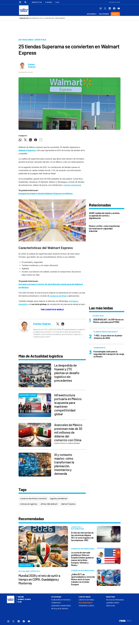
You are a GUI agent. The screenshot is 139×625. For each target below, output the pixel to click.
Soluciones (104, 14)
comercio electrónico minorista (33, 498)
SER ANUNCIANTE (85, 603)
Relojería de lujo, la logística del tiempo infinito (47, 18)
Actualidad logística (32, 40)
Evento (115, 14)
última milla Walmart (49, 504)
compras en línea (58, 296)
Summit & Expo (24, 599)
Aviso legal (110, 606)
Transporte (56, 603)
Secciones (91, 14)
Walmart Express (68, 504)
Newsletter (37, 2)
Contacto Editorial (86, 600)
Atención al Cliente (86, 606)
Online (21, 597)
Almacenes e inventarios (61, 606)
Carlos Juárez (32, 65)
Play (57, 2)
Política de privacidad (115, 600)
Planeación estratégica (61, 600)
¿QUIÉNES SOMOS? (112, 603)
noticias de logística (28, 504)
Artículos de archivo (59, 609)
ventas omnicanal (72, 185)
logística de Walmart (58, 498)
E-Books (48, 2)
